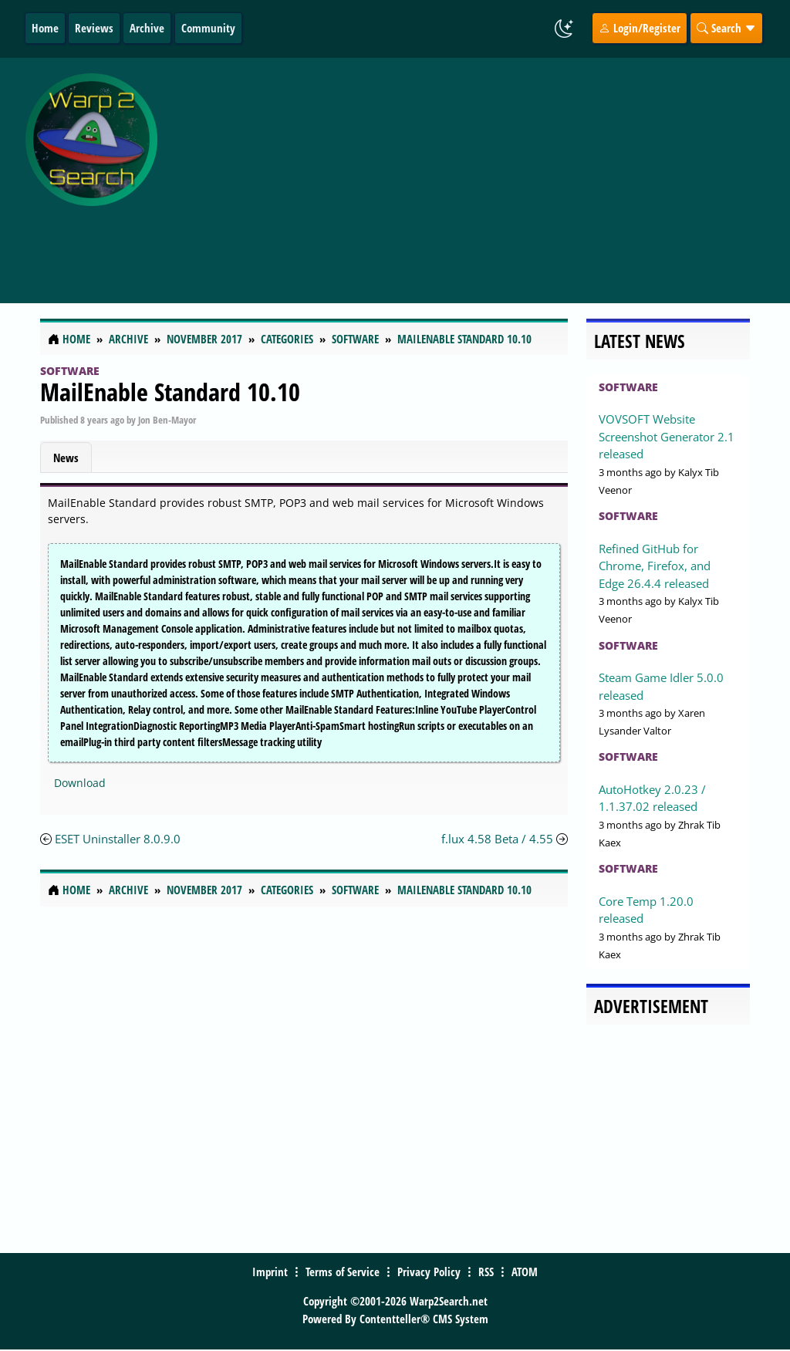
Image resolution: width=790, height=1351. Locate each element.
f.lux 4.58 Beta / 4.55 (498, 838)
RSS (486, 1271)
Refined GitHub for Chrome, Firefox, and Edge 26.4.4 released (655, 566)
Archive (147, 27)
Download (80, 782)
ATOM (524, 1271)
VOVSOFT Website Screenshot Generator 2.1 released (666, 436)
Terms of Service (343, 1271)
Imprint (270, 1271)
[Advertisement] (477, 172)
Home (45, 27)
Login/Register (639, 27)
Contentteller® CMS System (424, 1318)
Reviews (94, 27)
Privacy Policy (429, 1271)
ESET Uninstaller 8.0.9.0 (118, 838)
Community (208, 27)
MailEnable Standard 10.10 (170, 391)
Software (70, 370)
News (66, 457)
